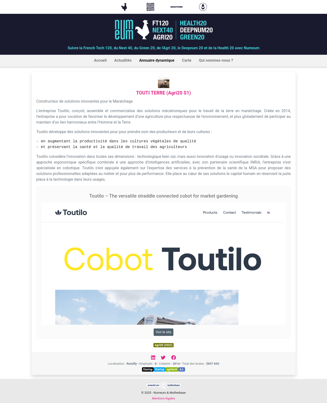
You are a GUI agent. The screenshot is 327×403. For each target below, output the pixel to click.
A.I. (182, 369)
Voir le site (163, 332)
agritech (172, 369)
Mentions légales (163, 398)
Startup (148, 369)
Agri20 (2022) (163, 345)
